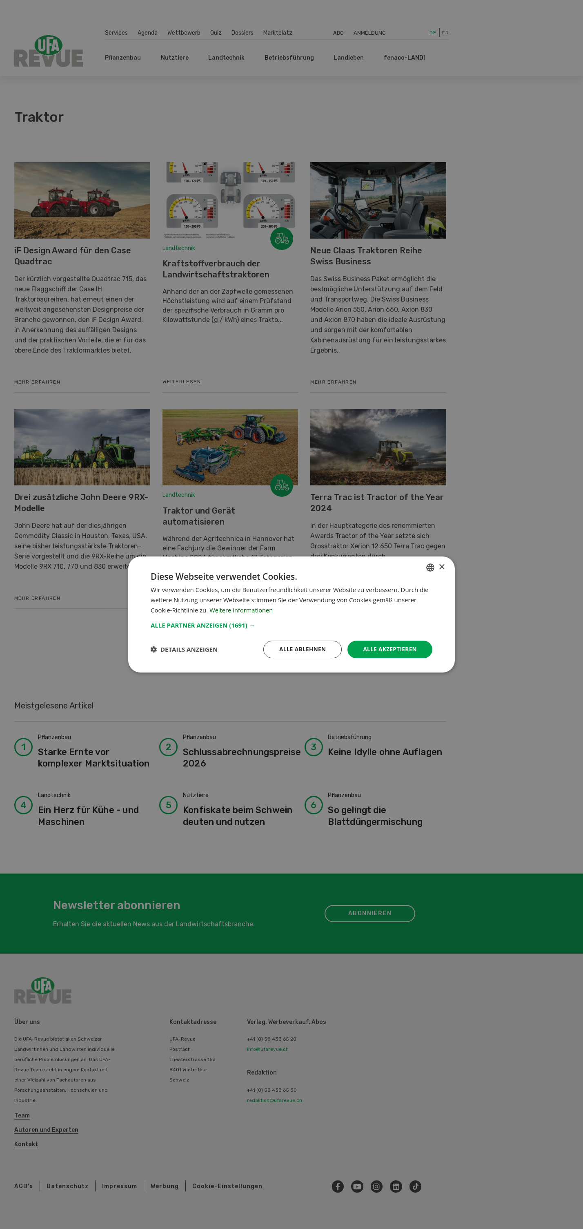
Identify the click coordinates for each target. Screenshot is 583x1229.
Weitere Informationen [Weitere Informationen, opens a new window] (241, 610)
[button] (291, 624)
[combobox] (430, 567)
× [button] (441, 567)
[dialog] (291, 614)
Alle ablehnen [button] (300, 649)
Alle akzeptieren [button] (389, 649)
